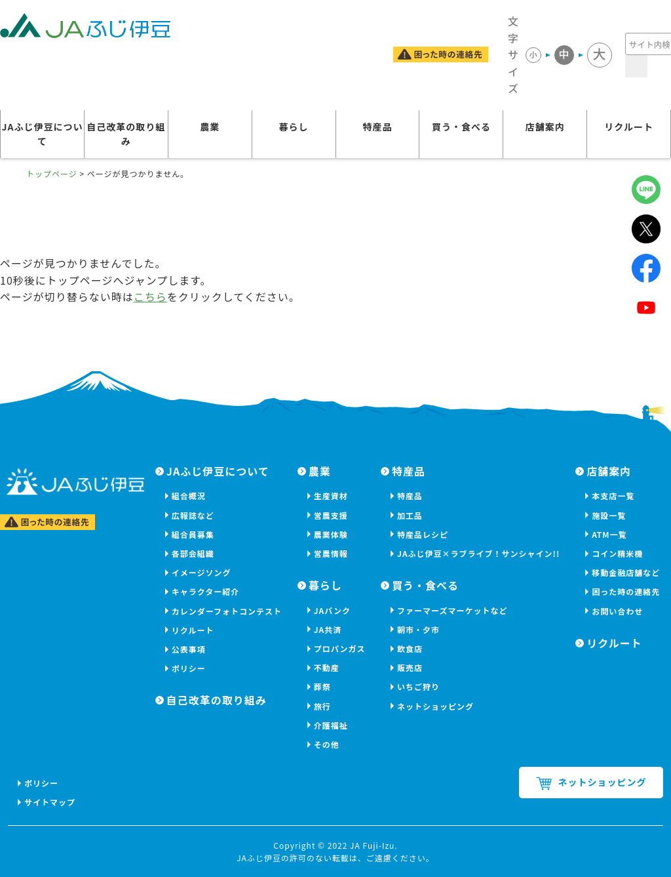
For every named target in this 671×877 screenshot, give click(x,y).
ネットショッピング (435, 706)
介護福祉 (331, 725)
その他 (326, 744)
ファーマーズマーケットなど (452, 610)
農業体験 (331, 534)
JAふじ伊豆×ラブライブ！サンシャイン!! (478, 553)
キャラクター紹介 (206, 591)
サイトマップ (49, 801)
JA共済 (328, 629)
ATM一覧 (609, 534)
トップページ (51, 173)
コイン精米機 (617, 553)
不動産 (326, 667)
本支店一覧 (613, 495)
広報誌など (193, 515)
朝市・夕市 (418, 629)
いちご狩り (418, 686)
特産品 (378, 126)
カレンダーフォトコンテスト (227, 611)
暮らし (294, 126)
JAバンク (332, 610)
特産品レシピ (422, 534)
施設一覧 (609, 515)
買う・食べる (461, 126)
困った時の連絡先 (626, 591)
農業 (210, 126)
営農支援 (331, 515)
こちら (150, 296)
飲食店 (410, 648)
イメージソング (201, 572)
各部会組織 (193, 553)
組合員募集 (193, 534)
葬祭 (322, 686)
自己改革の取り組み (125, 134)
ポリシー (189, 668)
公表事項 (189, 649)
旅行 (322, 706)
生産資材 (331, 495)
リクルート (628, 126)
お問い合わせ (617, 611)
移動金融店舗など (626, 572)
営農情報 (331, 553)
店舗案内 (545, 126)
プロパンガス (340, 648)
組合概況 (189, 495)
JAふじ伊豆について (42, 134)
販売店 (410, 667)
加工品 (410, 515)
